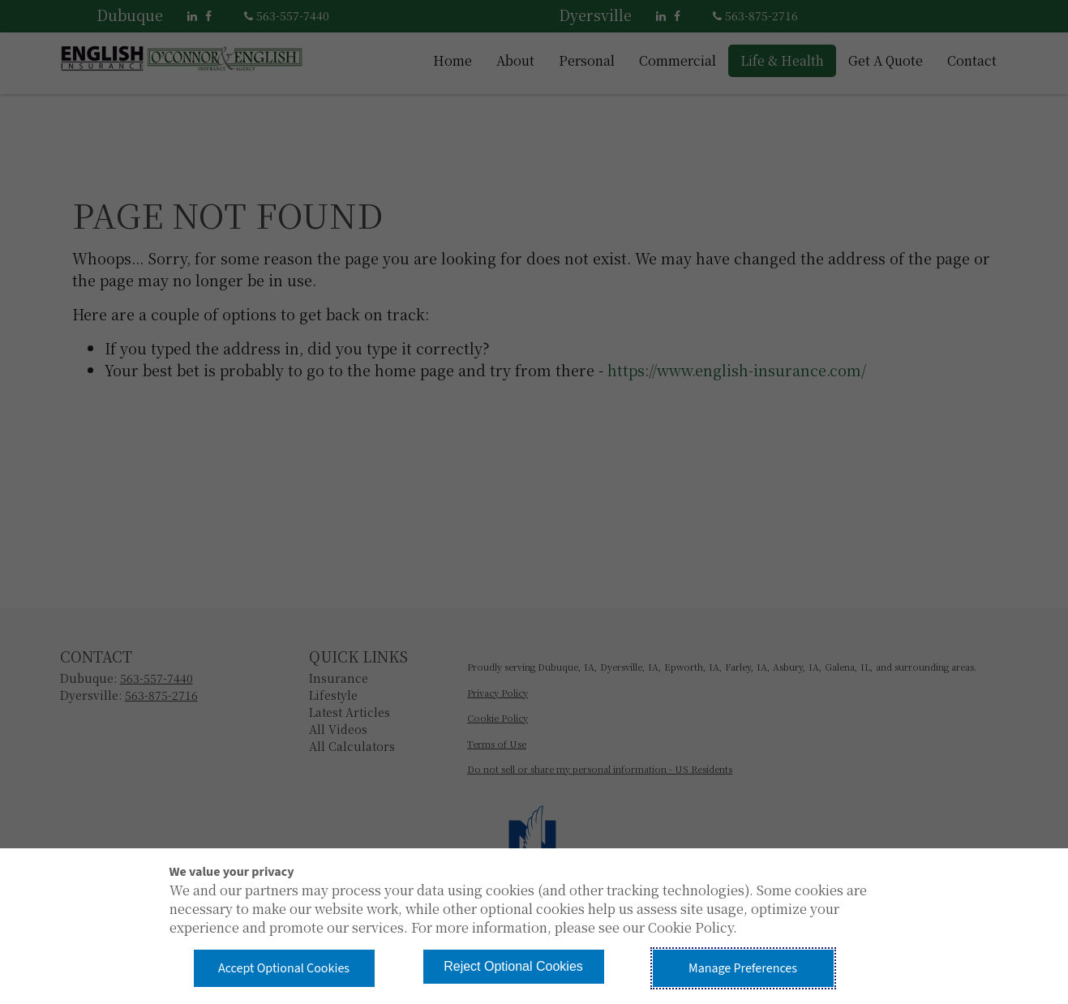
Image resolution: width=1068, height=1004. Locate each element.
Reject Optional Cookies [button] (513, 966)
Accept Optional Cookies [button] (284, 968)
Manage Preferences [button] (742, 968)
